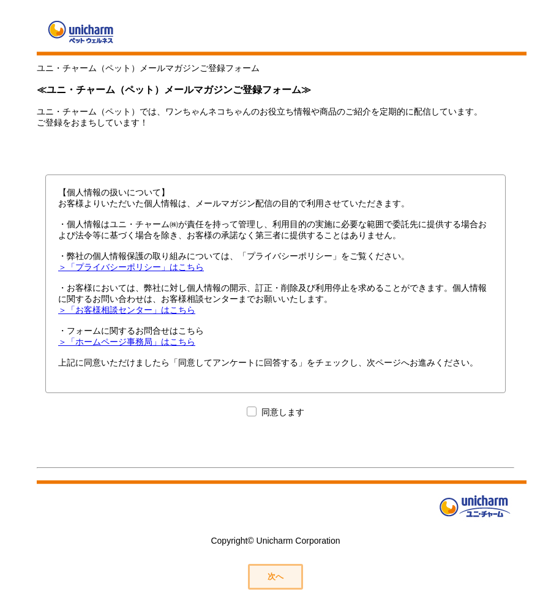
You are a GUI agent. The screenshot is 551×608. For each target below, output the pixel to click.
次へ (275, 576)
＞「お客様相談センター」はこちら (126, 310)
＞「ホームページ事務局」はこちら (126, 342)
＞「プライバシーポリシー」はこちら (131, 267)
